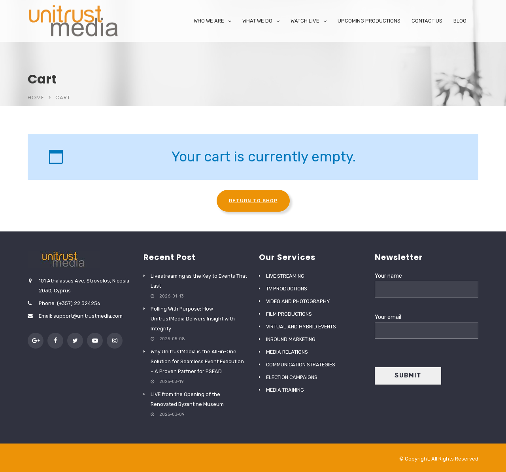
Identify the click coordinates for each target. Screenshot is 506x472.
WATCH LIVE (305, 21)
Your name (427, 283)
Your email (427, 324)
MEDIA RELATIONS (287, 352)
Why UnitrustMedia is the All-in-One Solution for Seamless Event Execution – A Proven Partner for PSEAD (197, 361)
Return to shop (253, 200)
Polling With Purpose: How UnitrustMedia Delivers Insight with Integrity (193, 319)
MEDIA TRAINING (285, 390)
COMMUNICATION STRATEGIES (300, 365)
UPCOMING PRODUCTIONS (369, 21)
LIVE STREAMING (285, 276)
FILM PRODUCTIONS (289, 314)
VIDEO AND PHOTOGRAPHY (298, 301)
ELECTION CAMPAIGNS (291, 377)
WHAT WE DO (257, 21)
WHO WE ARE (209, 21)
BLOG (459, 21)
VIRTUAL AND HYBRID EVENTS (301, 327)
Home (36, 97)
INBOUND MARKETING (290, 339)
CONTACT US (427, 21)
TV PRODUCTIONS (286, 289)
